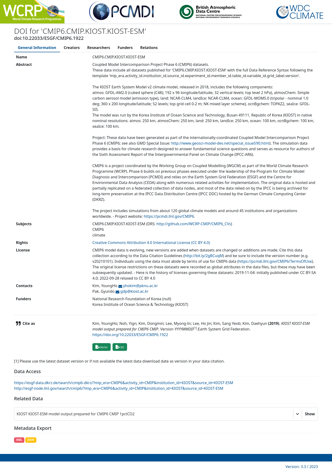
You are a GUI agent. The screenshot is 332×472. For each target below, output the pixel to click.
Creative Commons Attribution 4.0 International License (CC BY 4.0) (151, 242)
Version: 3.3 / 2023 (302, 466)
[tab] (37, 47)
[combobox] (17, 414)
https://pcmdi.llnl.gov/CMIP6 (169, 216)
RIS (120, 347)
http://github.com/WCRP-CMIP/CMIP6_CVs (193, 223)
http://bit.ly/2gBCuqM (204, 255)
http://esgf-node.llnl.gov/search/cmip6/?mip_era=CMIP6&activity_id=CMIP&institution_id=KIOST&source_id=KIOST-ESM (118, 388)
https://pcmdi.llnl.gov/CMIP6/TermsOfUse (275, 261)
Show (310, 413)
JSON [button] (30, 440)
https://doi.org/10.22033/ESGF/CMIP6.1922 (130, 334)
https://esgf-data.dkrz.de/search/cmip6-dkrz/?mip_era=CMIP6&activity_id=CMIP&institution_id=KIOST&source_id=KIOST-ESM (123, 382)
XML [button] (19, 440)
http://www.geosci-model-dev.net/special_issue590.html (220, 143)
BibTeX (101, 347)
